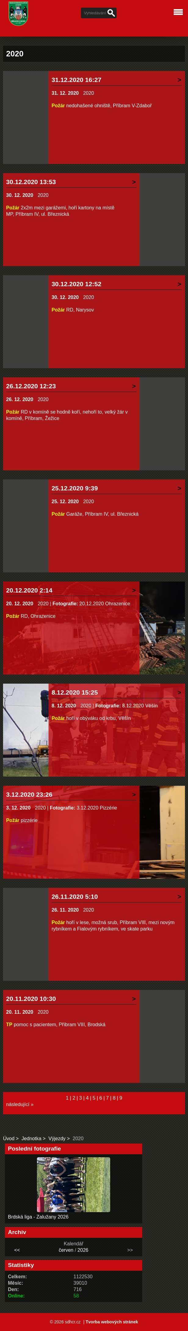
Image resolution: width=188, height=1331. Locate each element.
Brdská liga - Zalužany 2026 (38, 1216)
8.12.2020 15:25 (75, 692)
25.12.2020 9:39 (75, 488)
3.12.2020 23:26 (29, 794)
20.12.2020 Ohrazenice (104, 603)
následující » (20, 1104)
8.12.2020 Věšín (140, 705)
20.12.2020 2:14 (29, 590)
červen (66, 1250)
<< (17, 1250)
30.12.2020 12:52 (76, 283)
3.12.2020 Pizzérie (97, 807)
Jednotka (32, 1138)
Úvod (8, 1138)
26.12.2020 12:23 (31, 386)
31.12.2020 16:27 (76, 79)
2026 (83, 1250)
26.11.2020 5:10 (75, 896)
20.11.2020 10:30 (31, 998)
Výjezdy (57, 1138)
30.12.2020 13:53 (31, 181)
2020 (88, 93)
